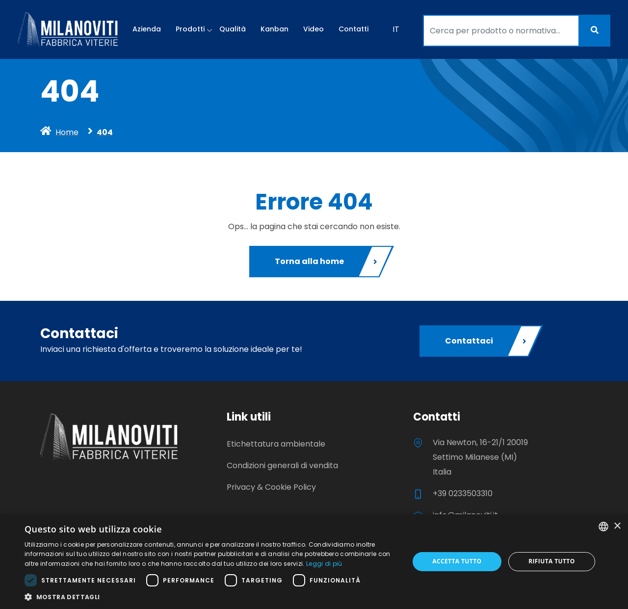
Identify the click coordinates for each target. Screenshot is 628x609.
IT (395, 29)
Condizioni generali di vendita (282, 465)
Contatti (353, 29)
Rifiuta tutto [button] (551, 561)
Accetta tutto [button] (456, 561)
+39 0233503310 (463, 493)
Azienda (146, 29)
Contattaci (486, 341)
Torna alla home (327, 261)
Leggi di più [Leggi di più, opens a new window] (324, 563)
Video (313, 29)
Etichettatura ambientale (276, 444)
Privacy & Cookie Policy (271, 487)
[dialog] (314, 561)
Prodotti (190, 29)
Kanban (274, 29)
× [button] (617, 526)
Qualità (232, 29)
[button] (211, 597)
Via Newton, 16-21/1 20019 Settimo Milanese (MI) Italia (480, 457)
